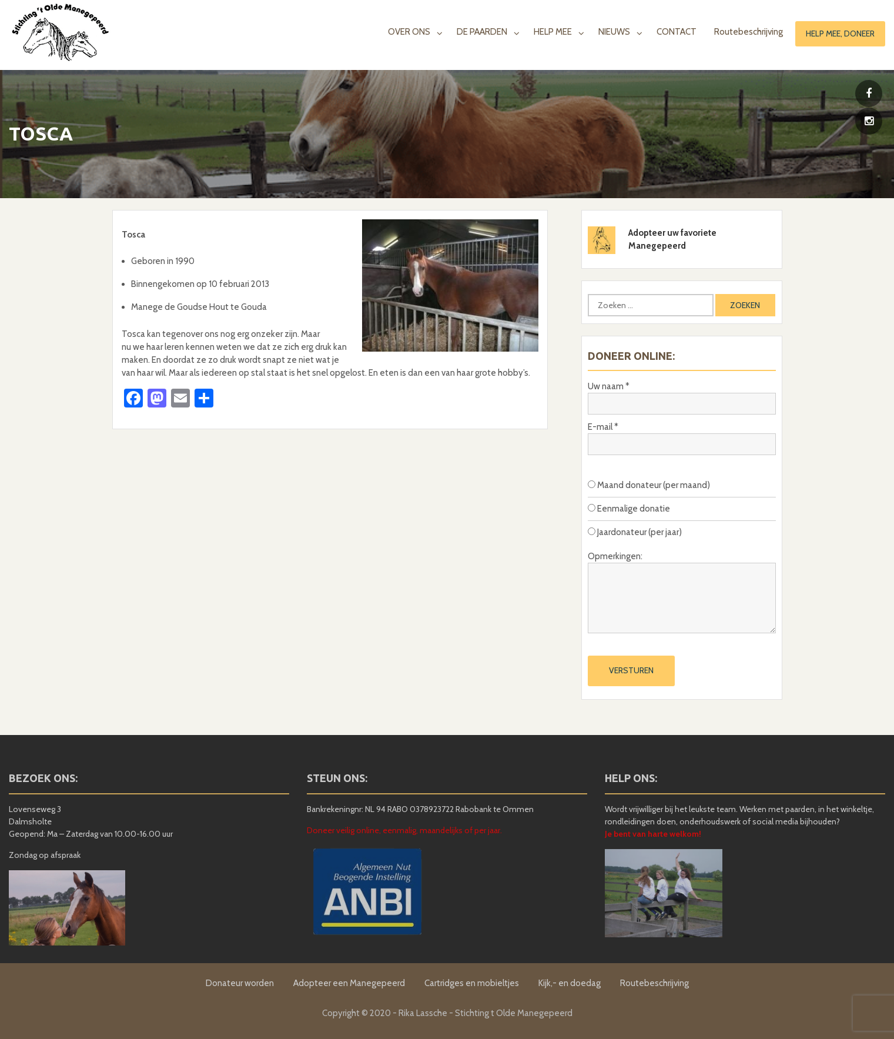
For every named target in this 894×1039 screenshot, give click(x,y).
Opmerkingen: (615, 556)
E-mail (603, 427)
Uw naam (609, 386)
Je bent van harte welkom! (653, 833)
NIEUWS (614, 31)
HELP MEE (553, 31)
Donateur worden (240, 983)
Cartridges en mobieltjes (471, 983)
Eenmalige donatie (629, 508)
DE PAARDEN (482, 31)
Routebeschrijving (748, 31)
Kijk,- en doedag (569, 983)
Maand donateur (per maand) (649, 485)
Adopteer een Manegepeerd (349, 983)
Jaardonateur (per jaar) (635, 532)
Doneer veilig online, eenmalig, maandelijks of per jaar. (404, 830)
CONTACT (677, 31)
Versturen (631, 670)
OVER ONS (409, 31)
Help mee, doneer (840, 33)
